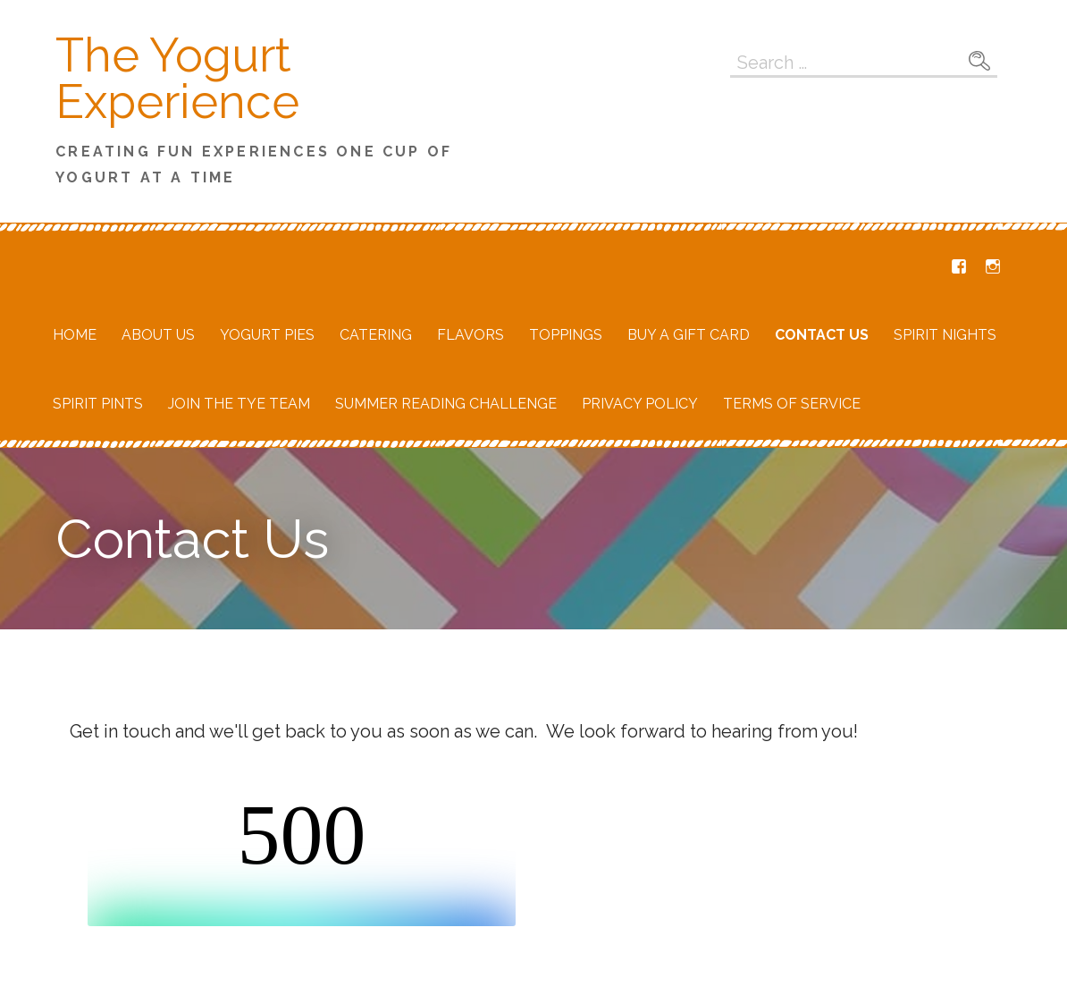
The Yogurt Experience (177, 78)
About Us (158, 334)
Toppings (565, 334)
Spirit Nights (945, 334)
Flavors (470, 334)
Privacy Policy (640, 403)
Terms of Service (792, 403)
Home (75, 334)
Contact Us (822, 334)
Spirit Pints (98, 403)
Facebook (959, 266)
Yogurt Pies (267, 334)
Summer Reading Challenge (446, 403)
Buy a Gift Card (688, 334)
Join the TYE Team (239, 403)
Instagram (993, 266)
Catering (376, 334)
